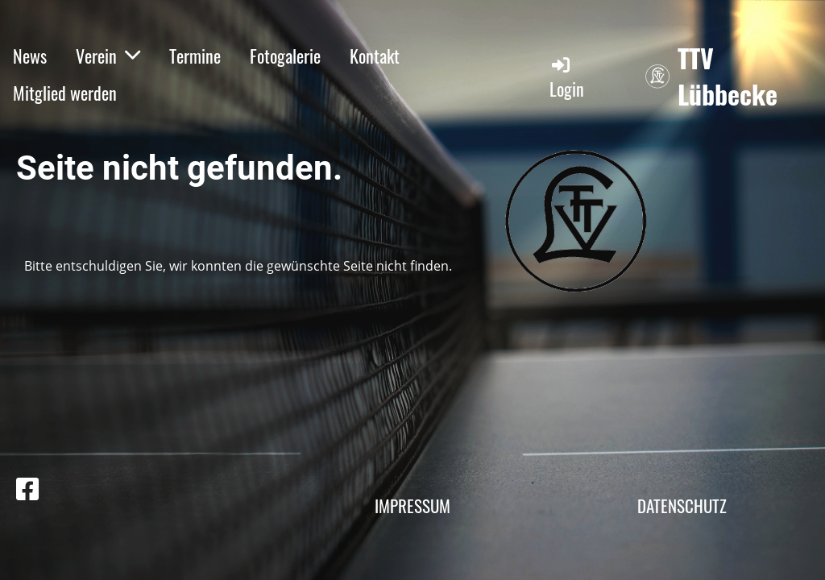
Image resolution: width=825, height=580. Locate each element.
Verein (108, 55)
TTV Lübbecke (727, 76)
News (30, 55)
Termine (195, 55)
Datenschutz (682, 505)
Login (566, 78)
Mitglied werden (65, 93)
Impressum (412, 505)
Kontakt (375, 55)
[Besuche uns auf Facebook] (27, 488)
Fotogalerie (285, 55)
